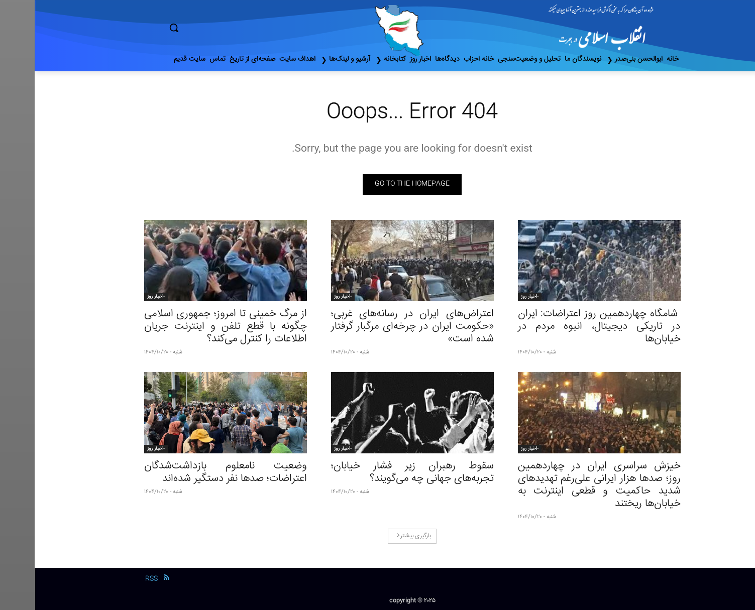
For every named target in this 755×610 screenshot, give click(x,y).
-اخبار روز (495, 297)
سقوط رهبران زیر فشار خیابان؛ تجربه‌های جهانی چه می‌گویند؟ (377, 472)
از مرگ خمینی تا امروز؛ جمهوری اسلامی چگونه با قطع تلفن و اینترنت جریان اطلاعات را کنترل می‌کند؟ (191, 326)
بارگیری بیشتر (379, 536)
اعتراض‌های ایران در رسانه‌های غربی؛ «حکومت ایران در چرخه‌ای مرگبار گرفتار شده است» (377, 326)
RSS (117, 579)
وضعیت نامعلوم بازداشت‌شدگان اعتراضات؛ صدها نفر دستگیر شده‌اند (191, 472)
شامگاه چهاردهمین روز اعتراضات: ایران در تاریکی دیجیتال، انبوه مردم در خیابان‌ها (564, 326)
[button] (216, 28)
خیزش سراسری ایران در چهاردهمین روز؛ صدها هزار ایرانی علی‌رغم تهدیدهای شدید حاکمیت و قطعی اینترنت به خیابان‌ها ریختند (564, 485)
